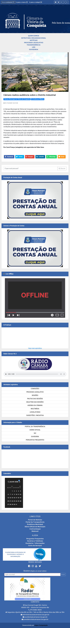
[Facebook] (29, 566)
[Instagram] (33, 566)
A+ (61, 2)
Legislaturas (35, 412)
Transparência (33, 45)
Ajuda (35, 535)
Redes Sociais (35, 562)
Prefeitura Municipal (35, 524)
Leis (33, 47)
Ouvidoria (33, 49)
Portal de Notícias (35, 520)
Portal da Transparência (35, 426)
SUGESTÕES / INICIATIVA (35, 415)
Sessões (35, 395)
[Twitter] (40, 566)
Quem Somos (33, 36)
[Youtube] (36, 566)
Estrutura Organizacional (33, 38)
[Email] (32, 574)
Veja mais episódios (35, 348)
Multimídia (35, 409)
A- (67, 2)
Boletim (27, 571)
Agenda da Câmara (35, 405)
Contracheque (35, 529)
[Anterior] (8, 481)
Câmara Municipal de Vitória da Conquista (17, 99)
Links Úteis (35, 516)
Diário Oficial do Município (35, 527)
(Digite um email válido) (38, 571)
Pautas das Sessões (35, 399)
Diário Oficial (35, 430)
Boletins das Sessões (35, 402)
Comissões (35, 389)
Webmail (35, 531)
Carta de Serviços (35, 545)
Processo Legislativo (33, 43)
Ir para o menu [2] (22, 2)
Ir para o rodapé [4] (35, 2)
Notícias (33, 40)
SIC (35, 433)
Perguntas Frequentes (35, 440)
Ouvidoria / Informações (35, 543)
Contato (35, 602)
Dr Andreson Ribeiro (37, 99)
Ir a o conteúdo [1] (8, 2)
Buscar (62, 168)
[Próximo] (19, 481)
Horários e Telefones (35, 541)
